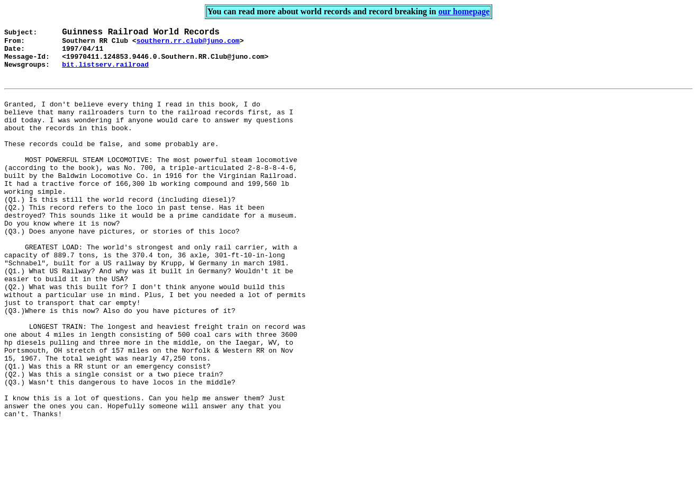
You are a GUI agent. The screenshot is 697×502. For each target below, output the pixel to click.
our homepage (464, 11)
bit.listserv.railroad (105, 72)
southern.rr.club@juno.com (188, 44)
